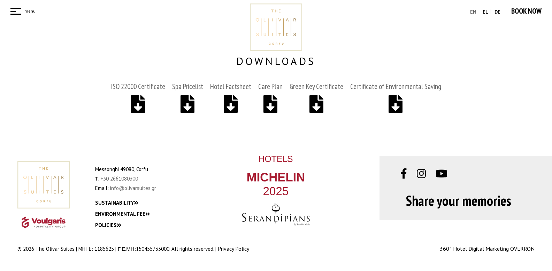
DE (496, 12)
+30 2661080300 (119, 178)
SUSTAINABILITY (116, 202)
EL (484, 12)
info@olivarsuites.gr (133, 188)
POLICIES (108, 225)
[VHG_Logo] (43, 222)
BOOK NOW (526, 11)
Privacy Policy (233, 248)
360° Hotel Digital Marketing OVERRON (487, 248)
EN (473, 12)
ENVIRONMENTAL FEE (122, 214)
